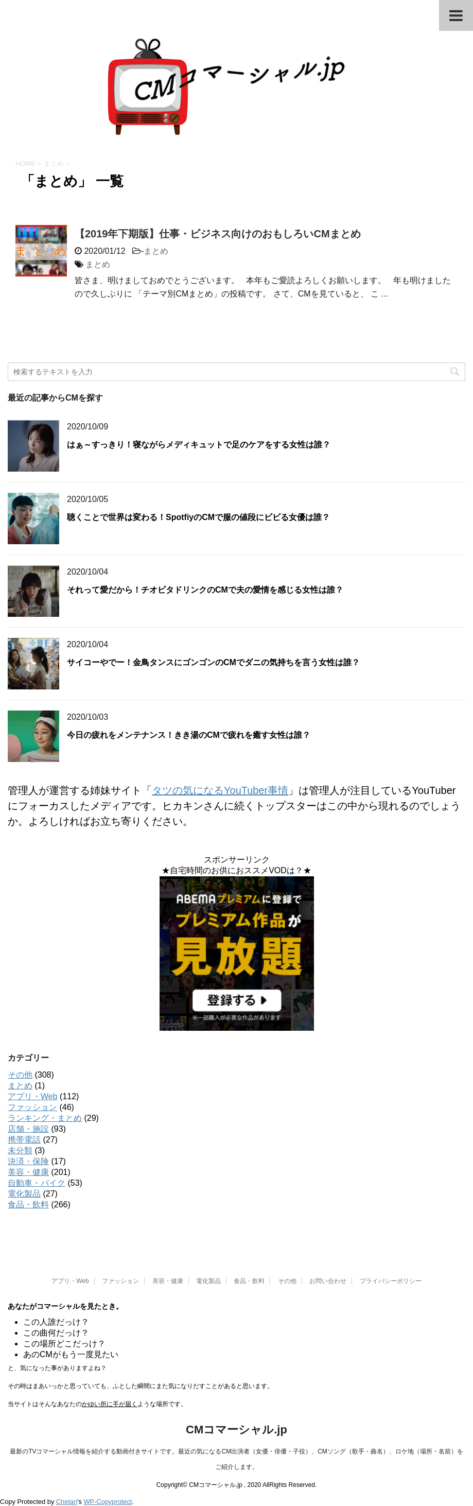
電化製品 (24, 1193)
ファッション (32, 1107)
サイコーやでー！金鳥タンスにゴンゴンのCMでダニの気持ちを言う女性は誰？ (213, 662)
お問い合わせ (327, 1281)
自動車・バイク (36, 1183)
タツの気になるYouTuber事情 (220, 790)
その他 (20, 1074)
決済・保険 (28, 1161)
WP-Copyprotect (108, 1501)
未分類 (20, 1150)
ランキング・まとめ (45, 1118)
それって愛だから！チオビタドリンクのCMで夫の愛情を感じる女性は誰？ (205, 589)
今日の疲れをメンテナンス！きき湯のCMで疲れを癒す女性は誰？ (188, 735)
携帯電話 (24, 1139)
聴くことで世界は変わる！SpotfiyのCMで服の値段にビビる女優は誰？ (198, 517)
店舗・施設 (28, 1128)
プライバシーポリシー (391, 1281)
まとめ (156, 251)
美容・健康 (28, 1172)
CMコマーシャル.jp (236, 1429)
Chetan (66, 1501)
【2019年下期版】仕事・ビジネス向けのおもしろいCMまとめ (218, 233)
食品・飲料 (28, 1204)
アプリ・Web (33, 1096)
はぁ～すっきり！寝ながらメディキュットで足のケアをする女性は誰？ (198, 444)
